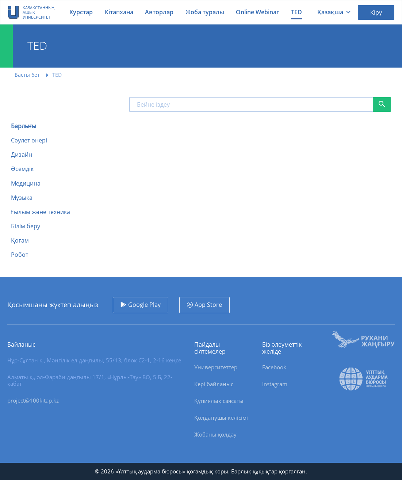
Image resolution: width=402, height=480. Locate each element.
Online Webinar (257, 12)
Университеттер (215, 367)
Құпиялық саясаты (219, 400)
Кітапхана (119, 12)
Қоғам (20, 240)
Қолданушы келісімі (221, 417)
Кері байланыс (213, 384)
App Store (208, 305)
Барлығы (23, 126)
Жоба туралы (204, 12)
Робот (19, 254)
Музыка (21, 197)
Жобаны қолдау (215, 434)
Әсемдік (22, 168)
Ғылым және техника (40, 212)
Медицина (26, 183)
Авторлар (159, 12)
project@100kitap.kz (33, 400)
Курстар (81, 12)
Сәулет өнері (29, 140)
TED (296, 12)
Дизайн (21, 154)
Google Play (144, 305)
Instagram (274, 384)
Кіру (376, 12)
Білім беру (25, 226)
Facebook (274, 367)
